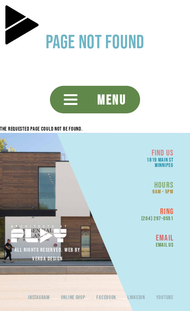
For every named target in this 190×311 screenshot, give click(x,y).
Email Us (164, 245)
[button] (95, 99)
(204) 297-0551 (157, 218)
